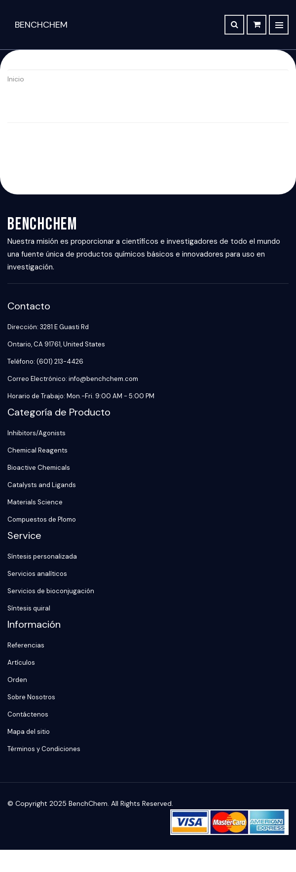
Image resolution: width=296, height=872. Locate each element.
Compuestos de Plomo (41, 519)
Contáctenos (27, 714)
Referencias (25, 645)
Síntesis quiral (28, 608)
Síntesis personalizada (42, 556)
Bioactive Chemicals (38, 467)
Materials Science (35, 502)
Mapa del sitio (28, 731)
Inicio (15, 79)
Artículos (21, 662)
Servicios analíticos (37, 573)
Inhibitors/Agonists (36, 433)
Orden (17, 680)
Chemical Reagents (37, 450)
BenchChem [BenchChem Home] (41, 25)
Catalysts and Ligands (41, 485)
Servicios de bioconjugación (50, 591)
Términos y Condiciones (43, 749)
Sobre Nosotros (31, 697)
